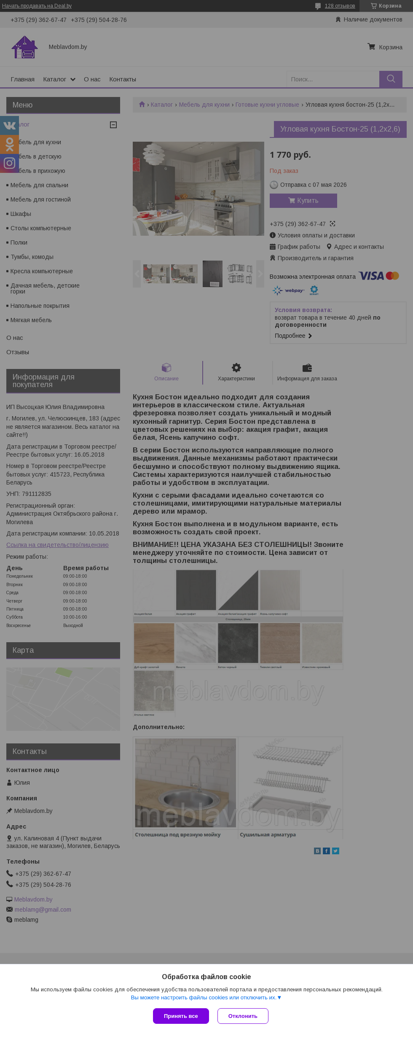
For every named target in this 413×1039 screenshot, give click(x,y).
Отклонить (242, 1016)
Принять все (181, 1016)
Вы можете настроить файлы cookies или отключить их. (203, 997)
